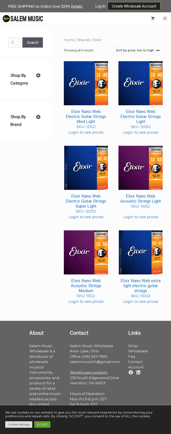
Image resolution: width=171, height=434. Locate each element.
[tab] (25, 79)
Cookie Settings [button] (19, 424)
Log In (100, 6)
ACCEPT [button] (42, 424)
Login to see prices (86, 132)
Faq (131, 356)
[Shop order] (138, 50)
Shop (133, 346)
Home (69, 40)
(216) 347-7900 (94, 356)
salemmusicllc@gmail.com (95, 362)
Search (33, 42)
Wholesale (138, 351)
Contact (135, 362)
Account (136, 367)
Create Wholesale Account (134, 6)
